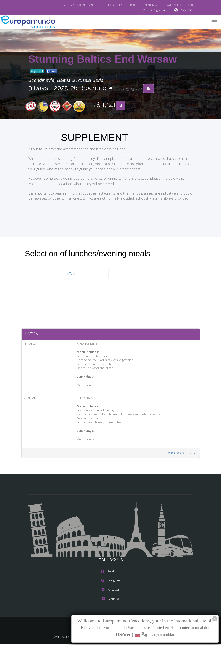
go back (37, 71)
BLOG (128, 4)
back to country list (183, 454)
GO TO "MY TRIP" (106, 4)
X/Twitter (110, 590)
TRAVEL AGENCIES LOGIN (177, 4)
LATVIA (70, 274)
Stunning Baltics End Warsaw (102, 59)
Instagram (111, 581)
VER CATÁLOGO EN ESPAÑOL (70, 4)
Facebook (110, 572)
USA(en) (185, 10)
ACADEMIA (146, 4)
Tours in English (154, 10)
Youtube (110, 600)
